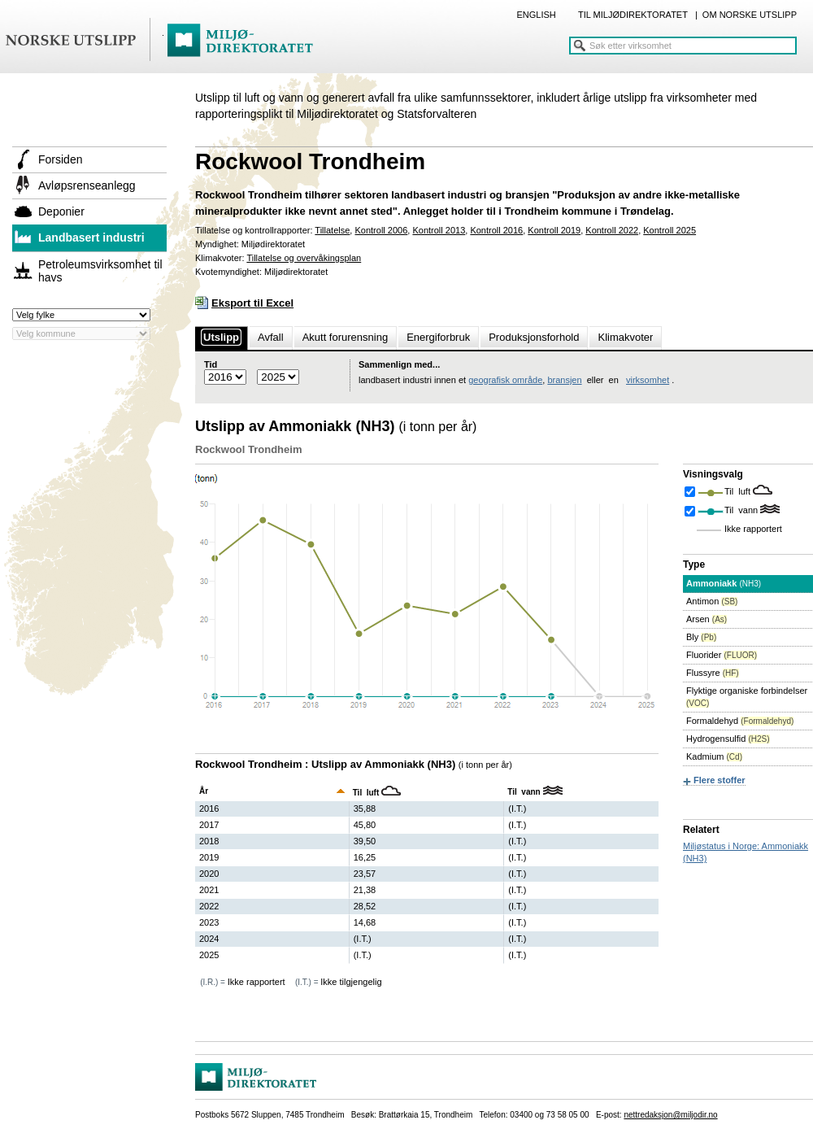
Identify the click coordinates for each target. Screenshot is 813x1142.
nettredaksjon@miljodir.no (670, 1114)
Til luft (738, 491)
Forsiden (60, 159)
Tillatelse (332, 230)
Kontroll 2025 (669, 230)
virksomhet (647, 380)
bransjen (564, 380)
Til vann (742, 510)
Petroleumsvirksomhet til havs (100, 271)
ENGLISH (535, 15)
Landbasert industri (91, 237)
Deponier (61, 211)
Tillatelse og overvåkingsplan (303, 258)
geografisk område (505, 380)
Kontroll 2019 (554, 230)
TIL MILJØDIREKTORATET (633, 15)
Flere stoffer (719, 780)
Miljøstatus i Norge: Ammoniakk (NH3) (745, 852)
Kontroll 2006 (380, 230)
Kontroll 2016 (496, 230)
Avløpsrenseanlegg (87, 185)
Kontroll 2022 (611, 230)
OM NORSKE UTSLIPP (749, 15)
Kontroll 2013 (438, 230)
